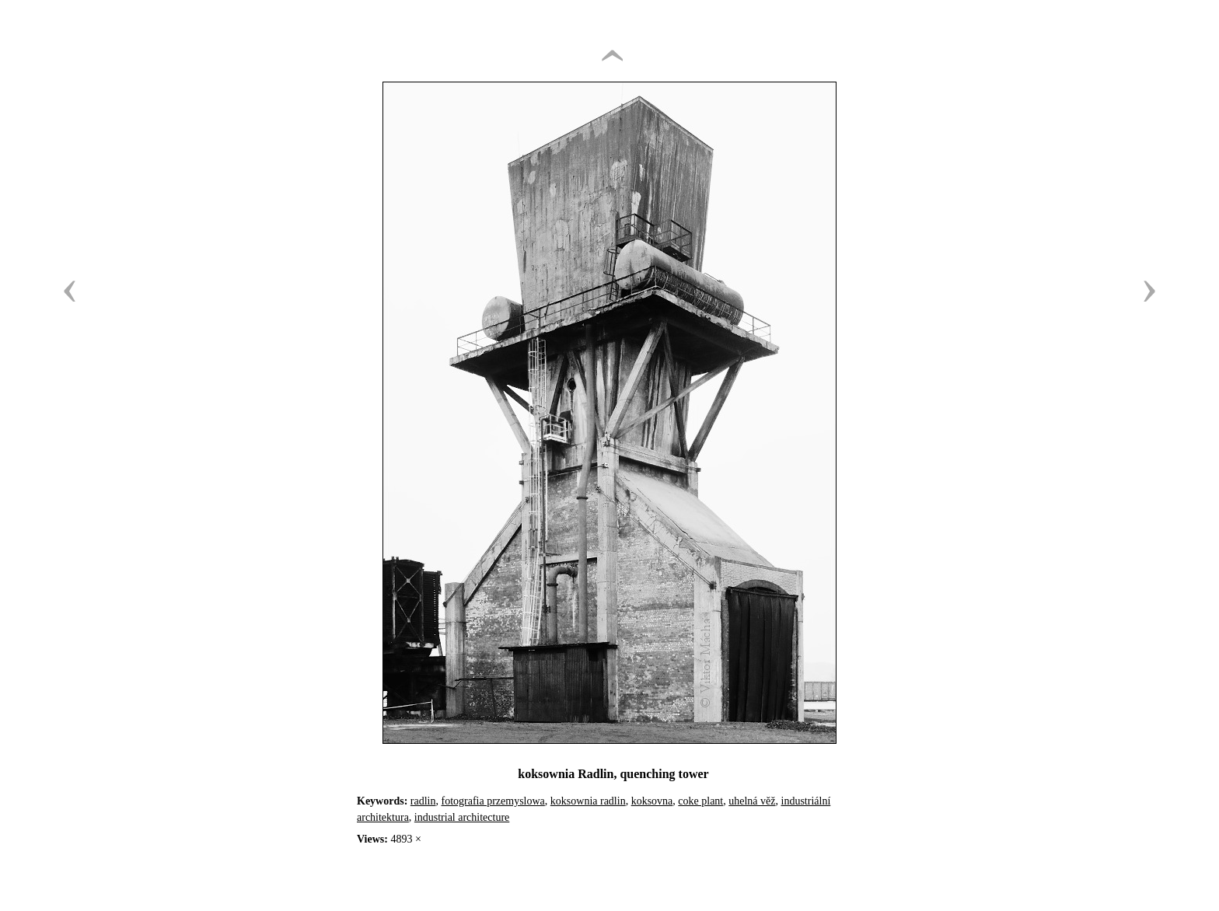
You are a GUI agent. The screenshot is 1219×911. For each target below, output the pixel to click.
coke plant (700, 801)
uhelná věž (751, 801)
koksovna (652, 801)
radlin (423, 801)
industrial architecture (461, 817)
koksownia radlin (588, 801)
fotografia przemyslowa (492, 801)
